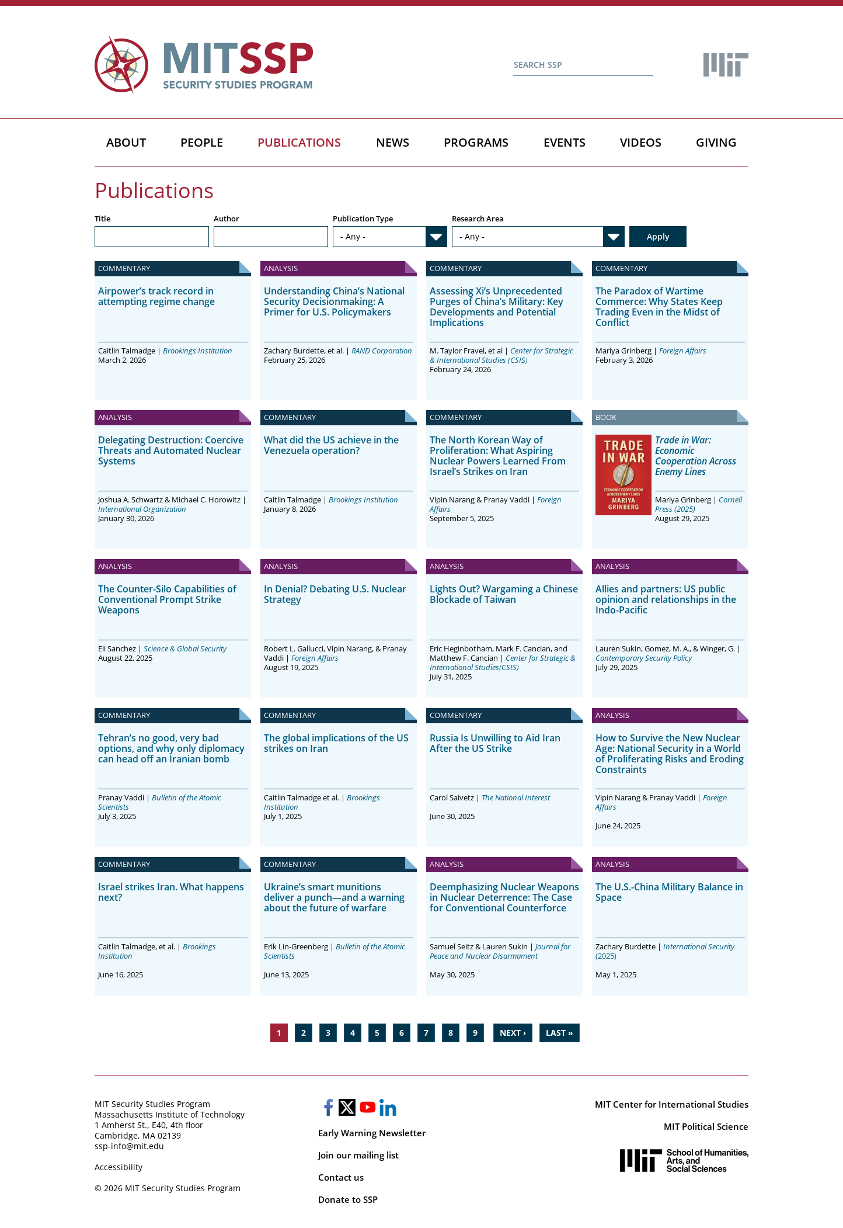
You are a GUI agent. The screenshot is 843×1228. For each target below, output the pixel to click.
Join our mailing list (358, 1155)
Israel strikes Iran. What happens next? (171, 892)
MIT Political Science (706, 1126)
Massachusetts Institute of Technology (170, 1114)
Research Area (478, 219)
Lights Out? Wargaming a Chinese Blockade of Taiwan (504, 594)
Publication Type (363, 219)
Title (102, 219)
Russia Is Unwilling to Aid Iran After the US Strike (495, 743)
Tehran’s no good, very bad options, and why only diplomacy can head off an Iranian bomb (171, 748)
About (126, 142)
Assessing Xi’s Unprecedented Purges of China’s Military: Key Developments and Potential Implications (496, 307)
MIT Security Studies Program (152, 1103)
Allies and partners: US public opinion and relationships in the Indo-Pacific (665, 599)
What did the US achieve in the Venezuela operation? (331, 445)
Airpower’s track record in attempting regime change (156, 296)
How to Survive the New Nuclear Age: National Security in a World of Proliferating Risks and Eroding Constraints (669, 753)
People (201, 142)
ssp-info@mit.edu (129, 1145)
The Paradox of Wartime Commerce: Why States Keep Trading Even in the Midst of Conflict (659, 307)
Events (565, 142)
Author (226, 219)
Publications (299, 142)
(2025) (664, 951)
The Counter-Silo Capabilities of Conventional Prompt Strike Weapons (167, 599)
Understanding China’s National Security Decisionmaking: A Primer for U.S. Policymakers (334, 301)
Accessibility (118, 1167)
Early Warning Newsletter (372, 1133)
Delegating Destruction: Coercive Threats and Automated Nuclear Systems (170, 450)
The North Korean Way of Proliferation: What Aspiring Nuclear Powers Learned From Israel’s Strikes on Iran (498, 455)
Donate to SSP (348, 1199)
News (392, 142)
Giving (716, 142)
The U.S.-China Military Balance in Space (669, 892)
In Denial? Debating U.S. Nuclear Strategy (335, 594)
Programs (476, 142)
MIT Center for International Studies (671, 1104)
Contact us (341, 1177)
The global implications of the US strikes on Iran (336, 743)
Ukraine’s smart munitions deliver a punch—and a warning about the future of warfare (334, 897)
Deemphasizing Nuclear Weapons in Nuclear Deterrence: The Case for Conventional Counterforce (504, 897)
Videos (640, 142)
